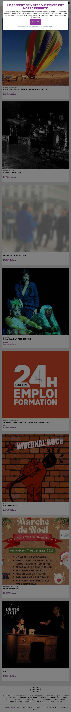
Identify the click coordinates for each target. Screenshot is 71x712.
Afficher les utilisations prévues (27, 27)
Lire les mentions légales (45, 27)
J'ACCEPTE (35, 22)
